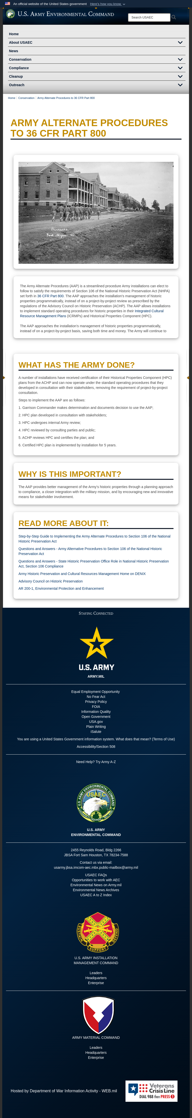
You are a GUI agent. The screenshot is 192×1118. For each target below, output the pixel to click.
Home (14, 34)
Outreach (97, 85)
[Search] (149, 17)
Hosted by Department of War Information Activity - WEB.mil (64, 1091)
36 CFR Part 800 (50, 296)
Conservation (97, 60)
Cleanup (97, 77)
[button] (108, 3)
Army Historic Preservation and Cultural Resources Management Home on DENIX (82, 574)
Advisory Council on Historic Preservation (50, 581)
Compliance (97, 68)
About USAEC (97, 43)
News (13, 51)
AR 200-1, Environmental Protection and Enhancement (61, 588)
